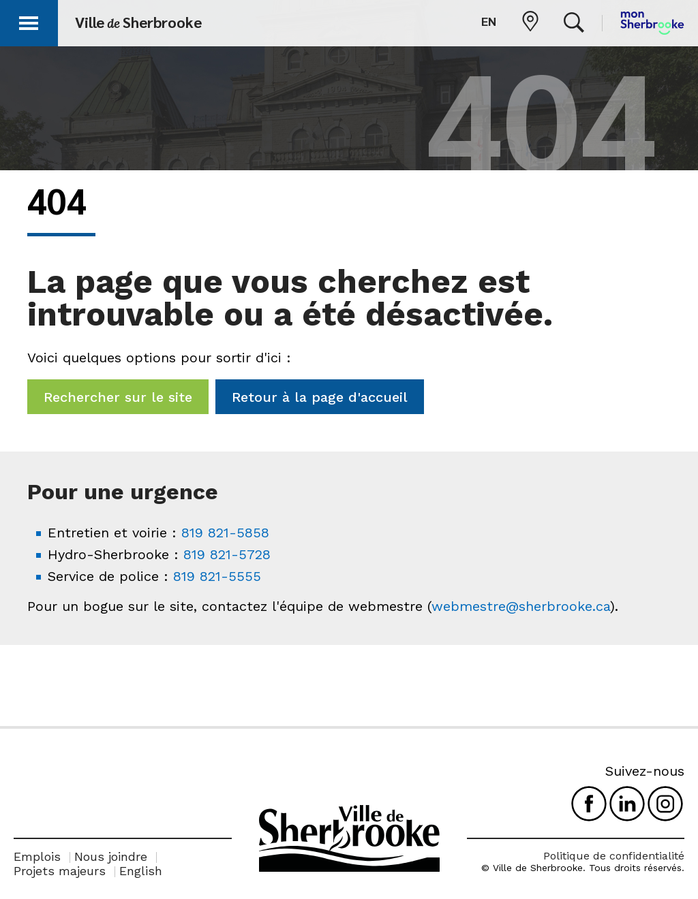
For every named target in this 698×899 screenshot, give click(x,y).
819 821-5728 (227, 554)
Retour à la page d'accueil (320, 397)
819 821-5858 (225, 532)
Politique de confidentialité (613, 855)
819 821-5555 (217, 576)
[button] (28, 20)
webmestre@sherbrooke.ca (520, 606)
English (140, 871)
